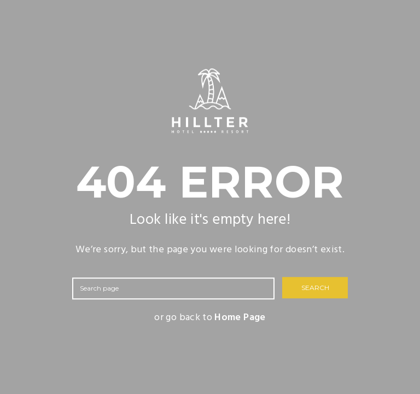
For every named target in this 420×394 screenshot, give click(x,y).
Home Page (239, 318)
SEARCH (315, 288)
